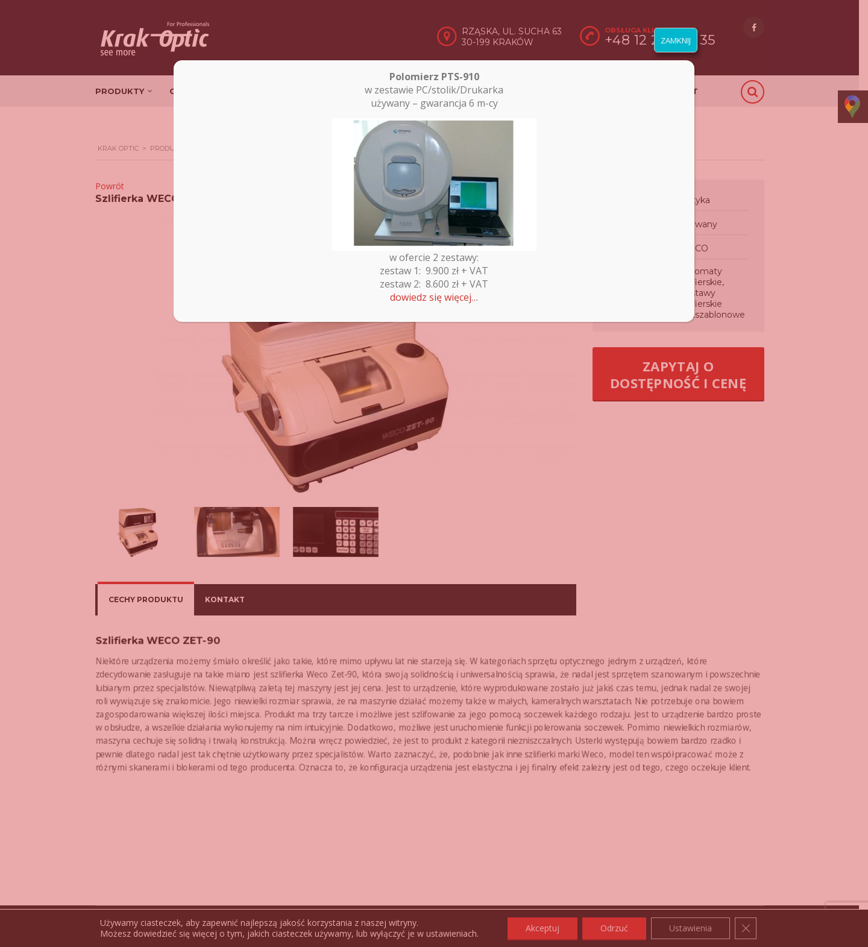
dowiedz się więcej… (434, 297)
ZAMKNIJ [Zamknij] (676, 40)
